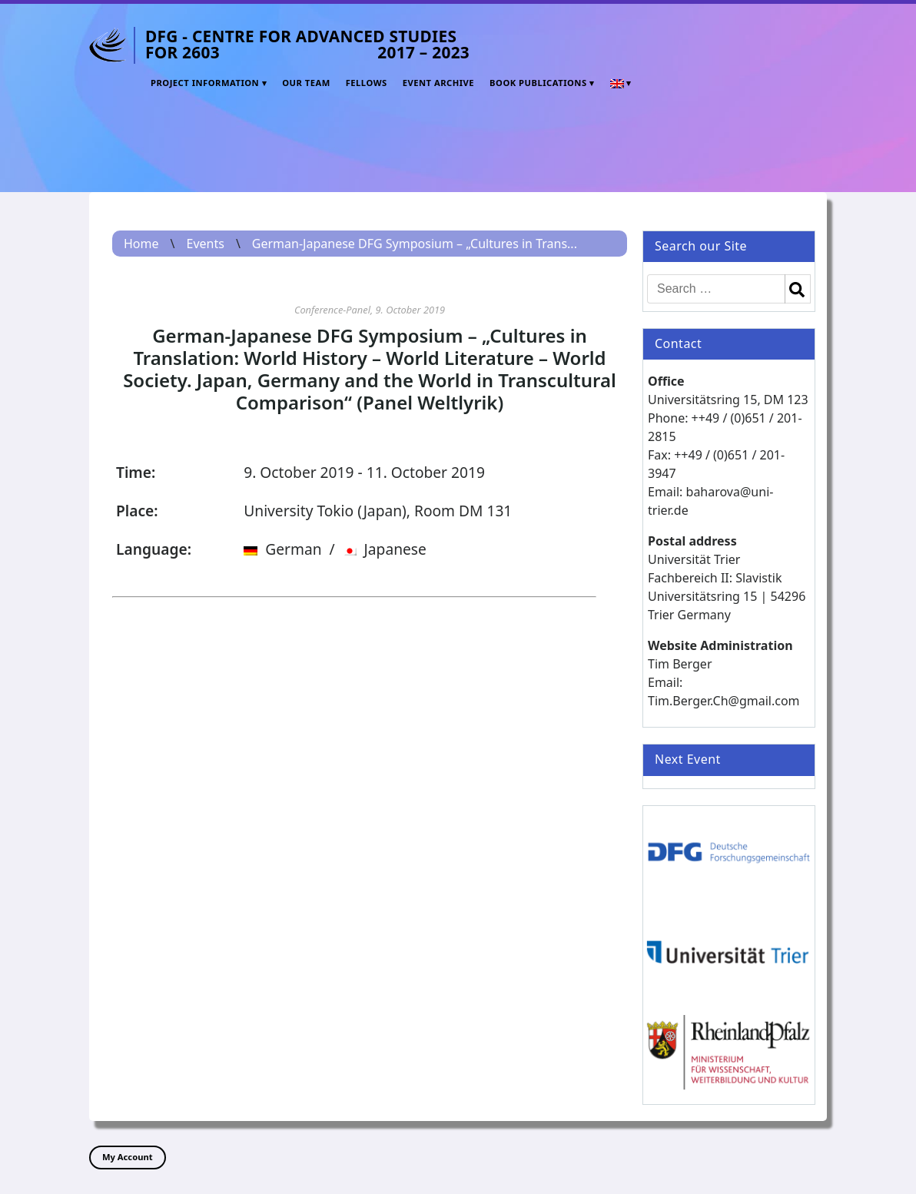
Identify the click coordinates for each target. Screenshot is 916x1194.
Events (205, 243)
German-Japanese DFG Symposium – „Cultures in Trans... (414, 243)
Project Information (205, 82)
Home (141, 243)
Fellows (366, 82)
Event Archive (438, 82)
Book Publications (538, 82)
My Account (127, 1156)
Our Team (306, 82)
